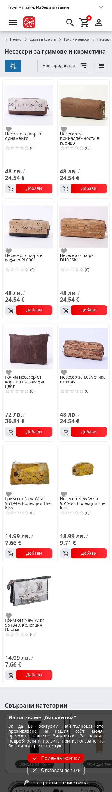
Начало (13, 39)
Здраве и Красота (40, 39)
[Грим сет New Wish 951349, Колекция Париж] (29, 591)
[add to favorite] (12, 129)
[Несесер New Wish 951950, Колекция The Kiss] (84, 469)
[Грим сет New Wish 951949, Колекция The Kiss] (29, 469)
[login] (99, 22)
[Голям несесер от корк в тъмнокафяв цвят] (29, 348)
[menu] (13, 22)
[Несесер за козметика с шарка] (84, 348)
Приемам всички (55, 758)
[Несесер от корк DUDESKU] (84, 226)
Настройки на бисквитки (55, 782)
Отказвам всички (56, 770)
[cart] (84, 22)
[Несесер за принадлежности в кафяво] (84, 105)
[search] (70, 22)
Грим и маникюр (74, 39)
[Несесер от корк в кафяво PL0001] (29, 226)
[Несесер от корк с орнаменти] (29, 105)
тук (58, 745)
